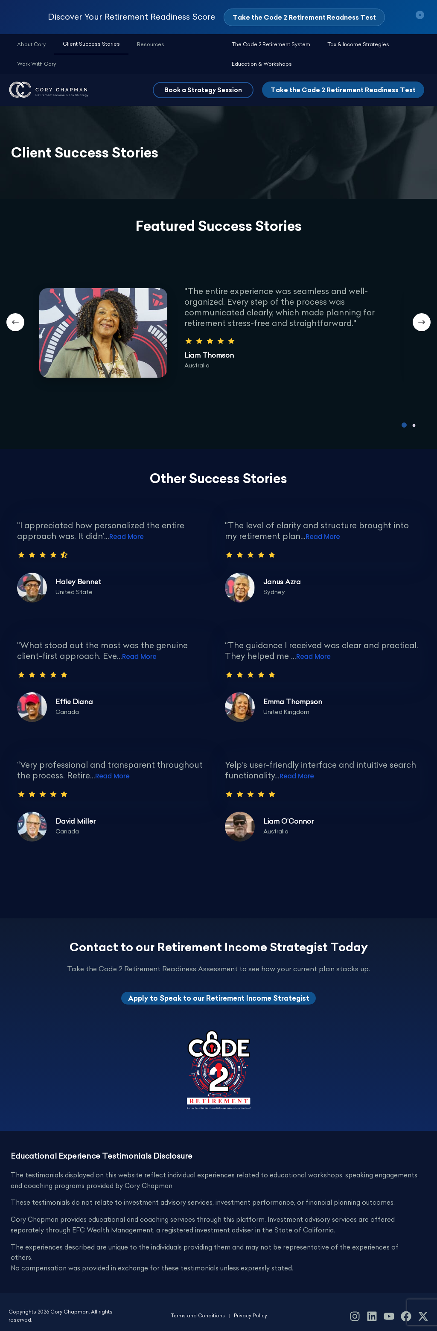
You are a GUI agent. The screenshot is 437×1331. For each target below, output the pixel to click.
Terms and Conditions (198, 1308)
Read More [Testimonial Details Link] (126, 517)
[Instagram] (355, 1308)
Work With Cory (165, 44)
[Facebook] (406, 1308)
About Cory (26, 44)
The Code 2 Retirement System (250, 44)
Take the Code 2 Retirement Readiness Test (343, 71)
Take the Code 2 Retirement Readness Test (304, 17)
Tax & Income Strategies (327, 44)
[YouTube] (389, 1308)
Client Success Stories (76, 44)
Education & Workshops (395, 44)
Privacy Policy (251, 1308)
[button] (203, 71)
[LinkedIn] (372, 1308)
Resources (125, 44)
